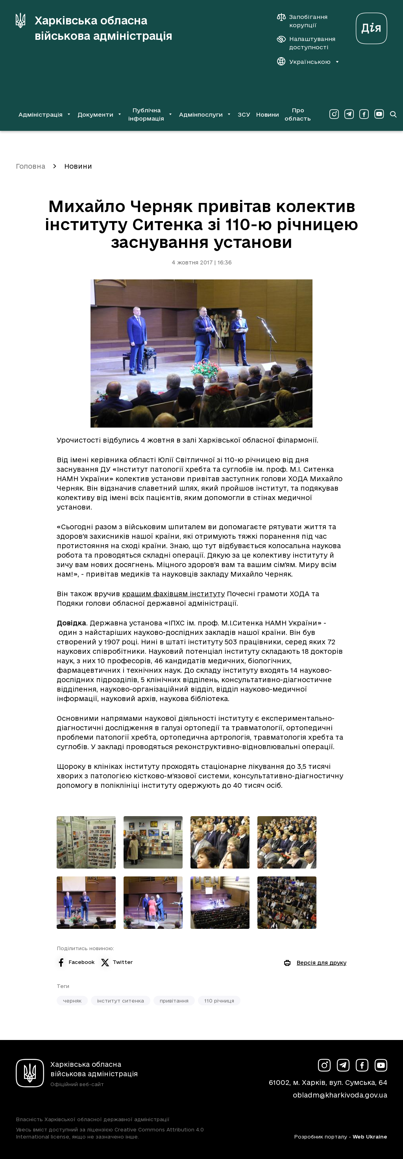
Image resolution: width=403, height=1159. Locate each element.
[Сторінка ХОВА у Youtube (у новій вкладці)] (379, 114)
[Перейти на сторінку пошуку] (393, 114)
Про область (298, 114)
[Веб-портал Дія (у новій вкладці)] (371, 26)
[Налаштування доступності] (306, 43)
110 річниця (219, 1000)
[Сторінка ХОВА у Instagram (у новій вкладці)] (334, 114)
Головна (30, 166)
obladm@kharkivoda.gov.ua (340, 1095)
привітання (174, 1000)
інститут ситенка (120, 1000)
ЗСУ (244, 114)
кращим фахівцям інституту (173, 593)
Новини (267, 114)
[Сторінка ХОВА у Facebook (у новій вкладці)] (364, 114)
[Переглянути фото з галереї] (86, 842)
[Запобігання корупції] (306, 21)
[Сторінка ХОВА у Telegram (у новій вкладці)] (349, 114)
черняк (72, 1000)
